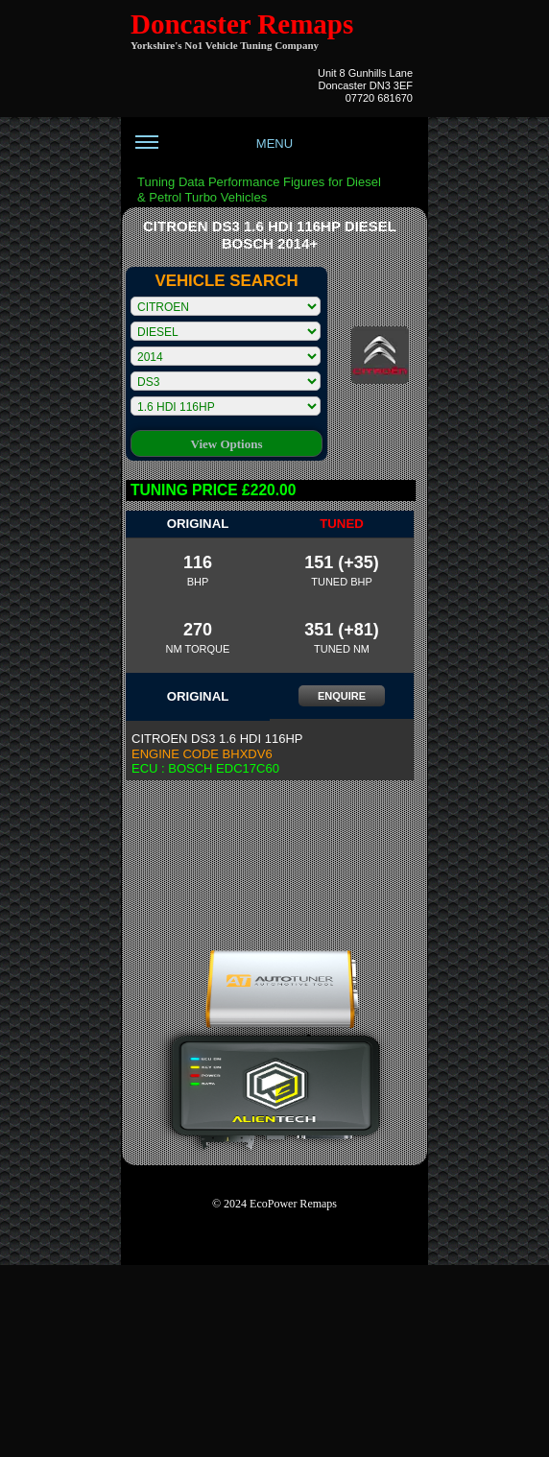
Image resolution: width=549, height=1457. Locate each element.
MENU (214, 150)
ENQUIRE (342, 696)
